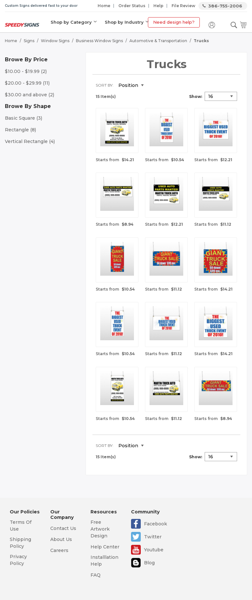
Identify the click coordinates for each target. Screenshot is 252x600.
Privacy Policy (18, 560)
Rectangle (20, 130)
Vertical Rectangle (30, 141)
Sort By (104, 85)
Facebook (155, 524)
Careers (59, 550)
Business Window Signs (99, 40)
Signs (29, 40)
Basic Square (23, 118)
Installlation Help (104, 560)
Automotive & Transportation (158, 40)
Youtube (153, 550)
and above (29, 95)
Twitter (153, 537)
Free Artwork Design (100, 529)
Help (158, 5)
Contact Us (63, 528)
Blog (149, 563)
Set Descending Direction (153, 85)
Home (104, 5)
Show (195, 96)
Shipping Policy (20, 542)
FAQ (95, 575)
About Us (61, 539)
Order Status (131, 5)
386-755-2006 (225, 5)
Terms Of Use (20, 525)
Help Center (104, 547)
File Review (183, 5)
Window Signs (55, 40)
